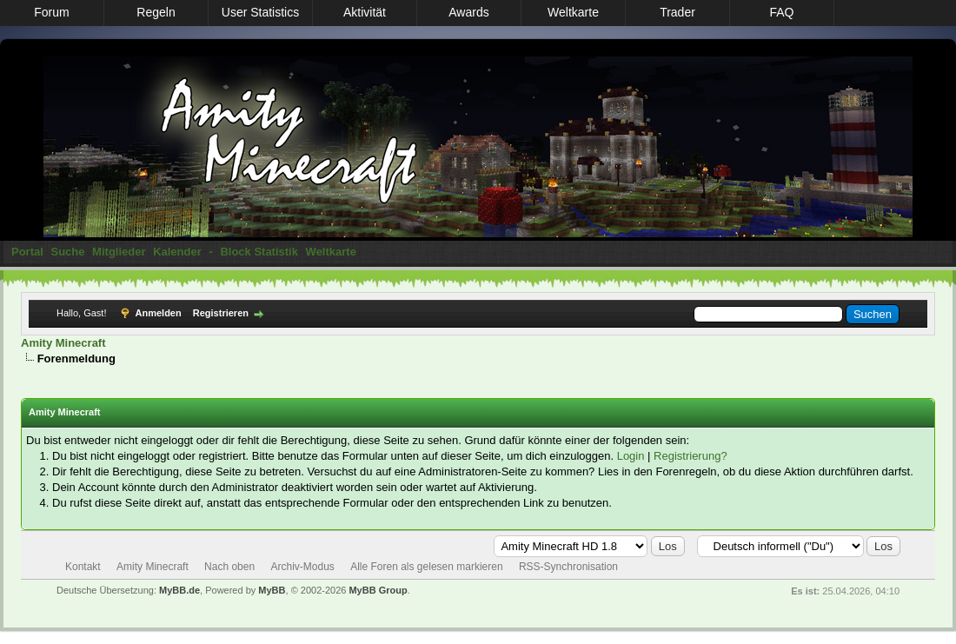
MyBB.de (179, 590)
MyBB (271, 590)
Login (631, 455)
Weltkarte (573, 12)
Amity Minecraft (63, 342)
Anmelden (159, 313)
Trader (677, 12)
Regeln (155, 12)
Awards (468, 12)
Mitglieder (118, 251)
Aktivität (364, 12)
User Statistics (260, 12)
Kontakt (83, 567)
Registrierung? (690, 455)
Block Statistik (259, 251)
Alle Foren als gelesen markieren (426, 567)
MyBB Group (378, 590)
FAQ (781, 12)
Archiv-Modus (302, 567)
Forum (51, 12)
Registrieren (221, 313)
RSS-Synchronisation (568, 567)
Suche (67, 251)
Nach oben (229, 567)
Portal (27, 251)
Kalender (177, 251)
